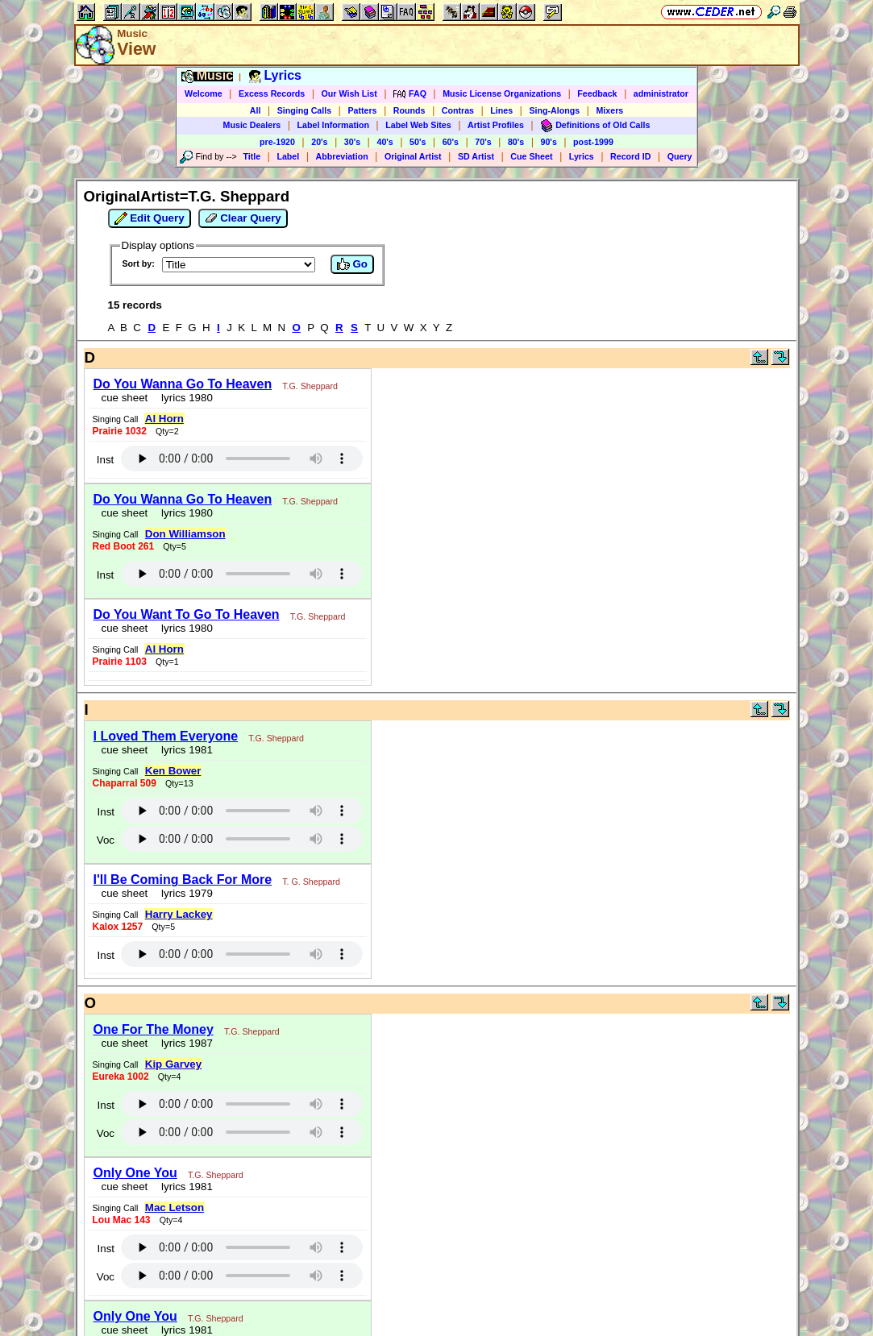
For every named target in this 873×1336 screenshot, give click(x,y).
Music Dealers (252, 125)
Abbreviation (342, 156)
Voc (105, 840)
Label (287, 156)
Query (679, 156)
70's (483, 142)
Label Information (333, 125)
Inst (105, 460)
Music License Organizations (502, 93)
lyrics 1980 (184, 398)
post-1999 (593, 142)
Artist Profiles (496, 125)
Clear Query (243, 218)
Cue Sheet (531, 156)
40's (384, 142)
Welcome (203, 93)
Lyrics (581, 156)
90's (549, 142)
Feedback (597, 93)
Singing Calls (304, 110)
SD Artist (476, 156)
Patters (361, 110)
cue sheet (125, 398)
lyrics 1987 (184, 1043)
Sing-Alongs (554, 110)
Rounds (409, 110)
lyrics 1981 (184, 750)
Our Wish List (349, 93)
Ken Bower (173, 771)
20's (319, 142)
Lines (501, 110)
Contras (458, 110)
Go (352, 264)
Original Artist (413, 156)
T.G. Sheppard (310, 386)
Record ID (630, 156)
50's (417, 142)
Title (251, 156)
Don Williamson (185, 534)
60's (451, 142)
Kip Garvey (173, 1064)
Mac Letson (174, 1207)
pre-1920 (277, 142)
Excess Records (272, 93)
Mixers (609, 110)
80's (516, 142)
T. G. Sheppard (311, 881)
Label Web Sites (418, 125)
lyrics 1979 (184, 893)
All (255, 110)
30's (352, 142)
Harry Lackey (179, 914)
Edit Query (149, 218)
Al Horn (164, 419)
